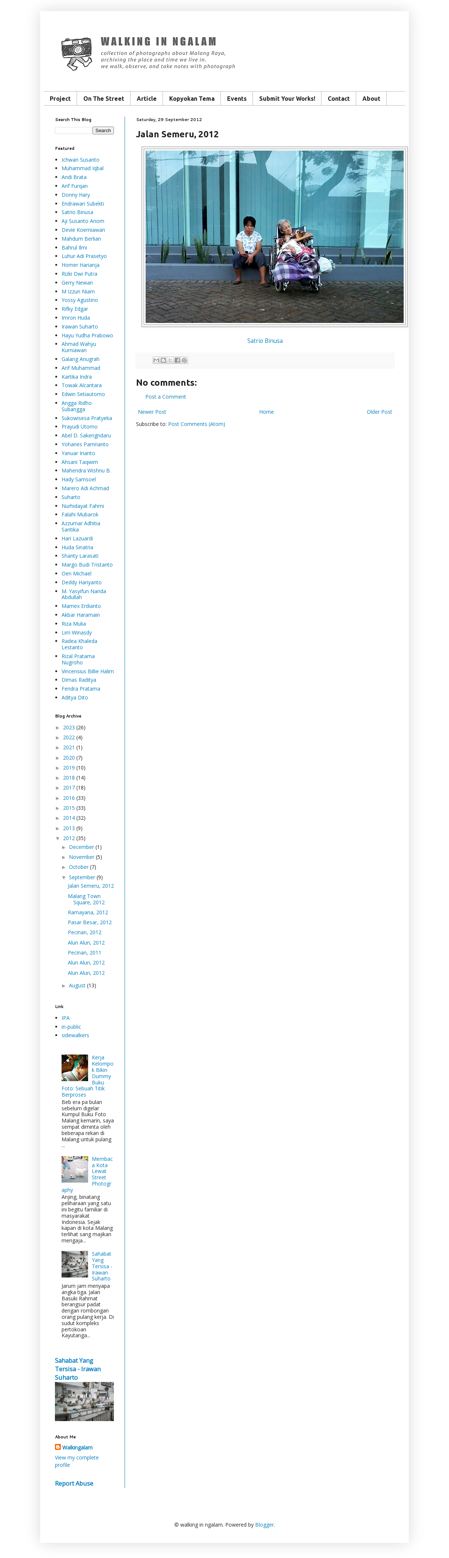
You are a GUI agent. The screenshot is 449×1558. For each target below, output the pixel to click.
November (81, 856)
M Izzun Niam (78, 291)
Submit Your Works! (287, 98)
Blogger (264, 1524)
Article (147, 98)
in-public (71, 1026)
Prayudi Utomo (80, 426)
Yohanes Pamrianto (85, 444)
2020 (69, 757)
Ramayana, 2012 (88, 912)
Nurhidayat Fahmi (83, 505)
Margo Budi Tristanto (87, 564)
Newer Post (152, 411)
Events (237, 98)
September (82, 877)
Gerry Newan (77, 282)
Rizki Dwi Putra (79, 273)
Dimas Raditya (79, 679)
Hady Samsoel (79, 479)
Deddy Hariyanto (82, 582)
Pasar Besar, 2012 (90, 922)
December (81, 846)
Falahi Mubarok (80, 514)
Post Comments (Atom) (196, 423)
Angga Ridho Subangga (77, 406)
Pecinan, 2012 (84, 932)
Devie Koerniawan (83, 229)
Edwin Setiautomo (83, 394)
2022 (69, 737)
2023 (69, 727)
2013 (69, 828)
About (371, 98)
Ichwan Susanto (81, 159)
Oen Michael (76, 573)
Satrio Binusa (265, 341)
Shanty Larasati (80, 555)
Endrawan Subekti (83, 203)
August (77, 985)
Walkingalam (77, 1447)
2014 (69, 817)
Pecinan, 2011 (84, 952)
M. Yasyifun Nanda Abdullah (84, 594)
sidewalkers (75, 1035)
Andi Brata (74, 176)
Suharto (71, 497)
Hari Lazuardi (77, 538)
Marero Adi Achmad (85, 488)
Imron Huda (76, 317)
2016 (69, 797)
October (78, 866)
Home (266, 411)
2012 (69, 838)
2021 (69, 747)
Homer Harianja (81, 264)
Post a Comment (165, 396)
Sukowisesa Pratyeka (87, 418)
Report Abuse (74, 1483)
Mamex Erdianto (81, 605)
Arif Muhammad (81, 367)
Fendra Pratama (81, 688)
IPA (66, 1017)
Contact (339, 98)
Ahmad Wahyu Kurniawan (79, 347)
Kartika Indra (77, 376)
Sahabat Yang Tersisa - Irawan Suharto (102, 1266)
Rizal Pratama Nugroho (78, 659)
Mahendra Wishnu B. (86, 470)
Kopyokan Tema (192, 98)
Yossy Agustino (80, 299)
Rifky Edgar (75, 308)
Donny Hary (76, 194)
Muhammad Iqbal (83, 168)
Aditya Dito (75, 697)
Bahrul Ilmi (74, 247)
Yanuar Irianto (78, 453)
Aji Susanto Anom (83, 220)
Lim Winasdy (77, 632)
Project (60, 98)
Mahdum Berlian (81, 238)
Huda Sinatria (77, 547)
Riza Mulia (74, 623)
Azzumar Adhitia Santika (81, 526)
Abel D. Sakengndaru (86, 435)
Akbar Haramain (81, 614)
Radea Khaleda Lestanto (79, 644)
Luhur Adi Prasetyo (84, 255)
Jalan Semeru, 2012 (91, 885)
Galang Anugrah (81, 358)
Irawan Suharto (80, 326)
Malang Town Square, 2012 (86, 899)
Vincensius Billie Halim (88, 671)
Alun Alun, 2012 (86, 942)
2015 (69, 807)
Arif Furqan (75, 185)
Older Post (379, 411)
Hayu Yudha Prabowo (87, 335)
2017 (69, 787)
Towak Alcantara (82, 385)
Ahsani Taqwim (80, 461)
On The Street (103, 98)
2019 (69, 767)
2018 (69, 777)
